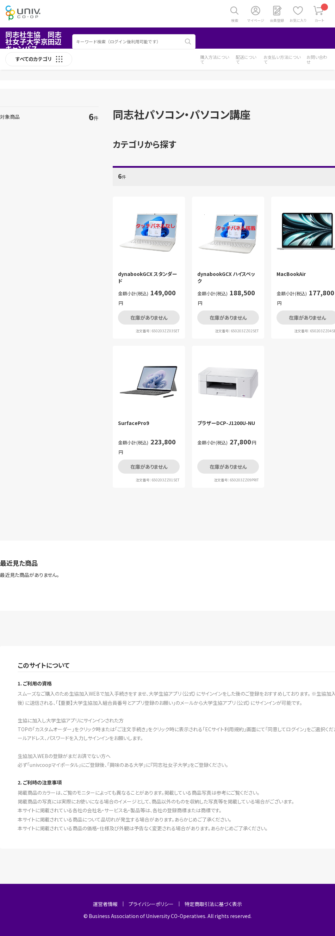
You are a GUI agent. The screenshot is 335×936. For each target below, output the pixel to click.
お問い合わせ (316, 59)
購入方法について (214, 59)
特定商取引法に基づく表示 (213, 903)
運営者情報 (105, 903)
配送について (246, 59)
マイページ (255, 20)
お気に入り (298, 20)
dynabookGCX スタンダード (147, 277)
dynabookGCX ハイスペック (226, 277)
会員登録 (277, 20)
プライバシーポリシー (151, 903)
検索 (234, 20)
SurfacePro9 (133, 423)
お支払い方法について (281, 59)
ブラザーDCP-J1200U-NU (226, 423)
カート (321, 13)
